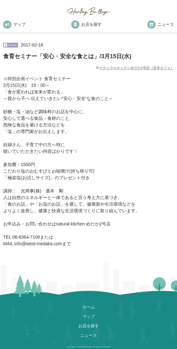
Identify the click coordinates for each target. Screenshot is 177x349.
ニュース (160, 24)
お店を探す (86, 24)
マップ (14, 24)
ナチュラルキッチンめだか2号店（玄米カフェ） (136, 68)
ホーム (89, 307)
